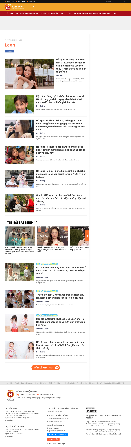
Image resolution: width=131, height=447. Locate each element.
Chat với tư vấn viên (57, 435)
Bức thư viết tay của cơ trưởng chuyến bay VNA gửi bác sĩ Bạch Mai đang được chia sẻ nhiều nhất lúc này (19, 250)
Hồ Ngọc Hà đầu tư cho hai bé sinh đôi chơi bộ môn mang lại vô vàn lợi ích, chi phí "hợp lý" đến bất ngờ (61, 174)
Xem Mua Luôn (104, 13)
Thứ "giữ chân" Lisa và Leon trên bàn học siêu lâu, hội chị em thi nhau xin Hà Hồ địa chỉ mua (60, 296)
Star (11, 13)
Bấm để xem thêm (43, 367)
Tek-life (85, 13)
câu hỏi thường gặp (27, 394)
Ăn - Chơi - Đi (61, 13)
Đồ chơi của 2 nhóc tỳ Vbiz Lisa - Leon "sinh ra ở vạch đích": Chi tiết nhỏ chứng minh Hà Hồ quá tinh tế (61, 270)
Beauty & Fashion (31, 13)
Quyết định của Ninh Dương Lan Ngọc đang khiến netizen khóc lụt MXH (51, 249)
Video (114, 13)
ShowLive (32, 1)
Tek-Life (99, 383)
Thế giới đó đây (82, 383)
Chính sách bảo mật (56, 444)
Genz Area (21, 1)
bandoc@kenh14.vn (46, 394)
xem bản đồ (10, 420)
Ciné (16, 13)
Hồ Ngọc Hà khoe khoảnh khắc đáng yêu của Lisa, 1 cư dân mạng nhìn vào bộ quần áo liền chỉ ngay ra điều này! (61, 149)
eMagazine (10, 1)
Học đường (93, 13)
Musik (22, 13)
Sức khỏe (77, 13)
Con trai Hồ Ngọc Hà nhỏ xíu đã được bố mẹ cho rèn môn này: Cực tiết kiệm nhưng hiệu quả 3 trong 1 (61, 198)
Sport (36, 383)
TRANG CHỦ (7, 13)
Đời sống (43, 13)
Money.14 (51, 13)
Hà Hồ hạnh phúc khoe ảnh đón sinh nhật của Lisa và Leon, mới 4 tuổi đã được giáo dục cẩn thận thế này (60, 345)
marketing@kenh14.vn (56, 421)
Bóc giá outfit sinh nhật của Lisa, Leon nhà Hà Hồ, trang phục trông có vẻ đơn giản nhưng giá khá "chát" (60, 322)
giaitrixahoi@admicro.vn (57, 431)
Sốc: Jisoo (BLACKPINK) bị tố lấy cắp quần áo (84, 248)
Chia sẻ (10, 51)
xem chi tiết (53, 439)
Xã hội (70, 13)
